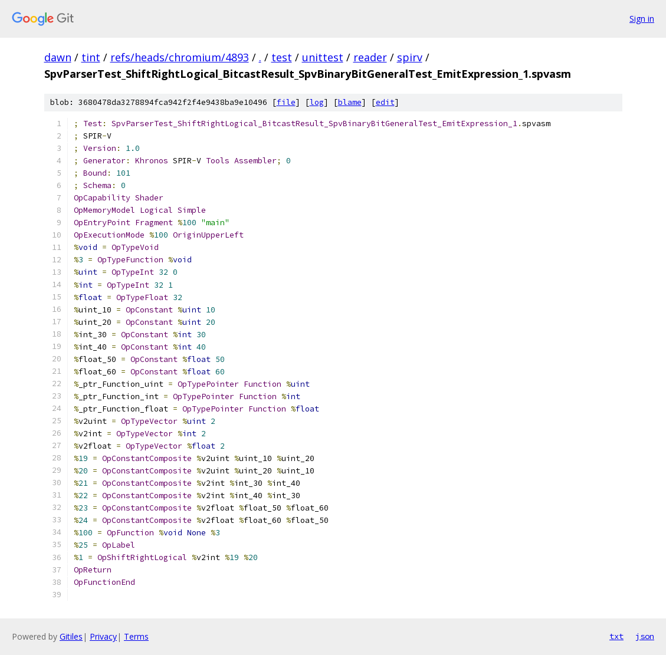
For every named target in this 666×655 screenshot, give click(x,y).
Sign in (641, 18)
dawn (57, 57)
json (644, 636)
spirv (409, 57)
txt (616, 636)
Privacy (103, 636)
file (286, 102)
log (317, 102)
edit (385, 102)
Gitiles (71, 636)
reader (370, 57)
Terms (136, 636)
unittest (322, 57)
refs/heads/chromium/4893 (179, 57)
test (281, 57)
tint (90, 57)
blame (350, 102)
